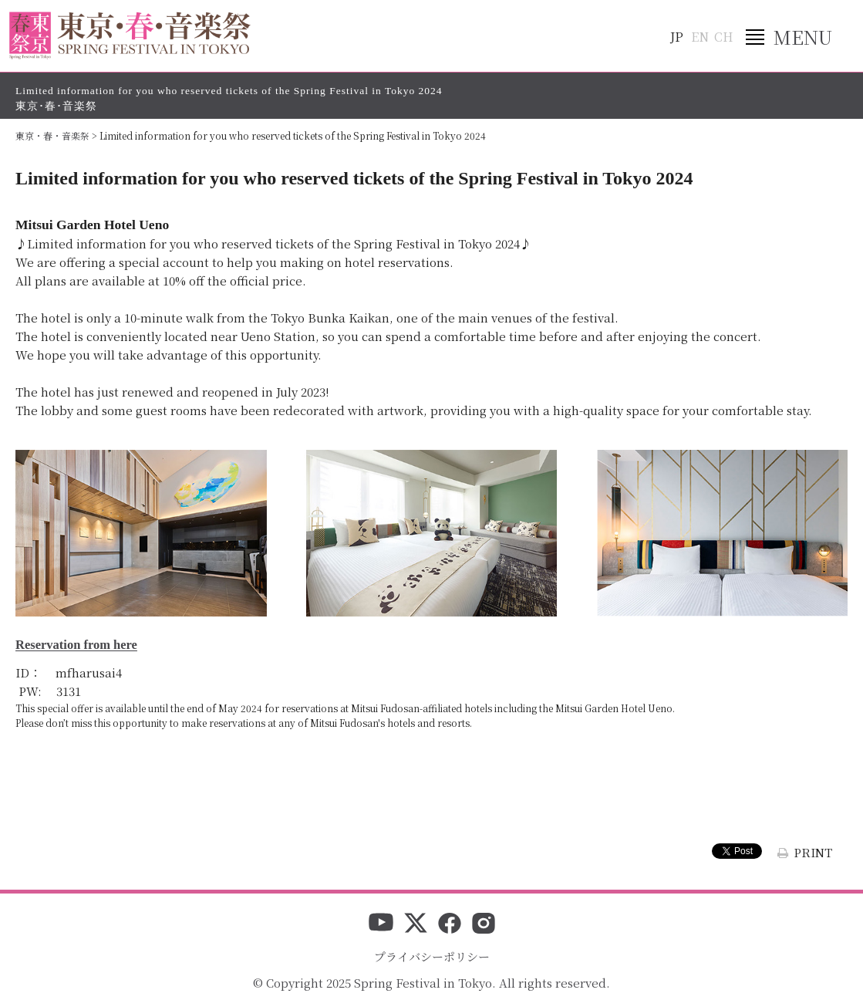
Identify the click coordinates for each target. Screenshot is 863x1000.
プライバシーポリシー (432, 956)
